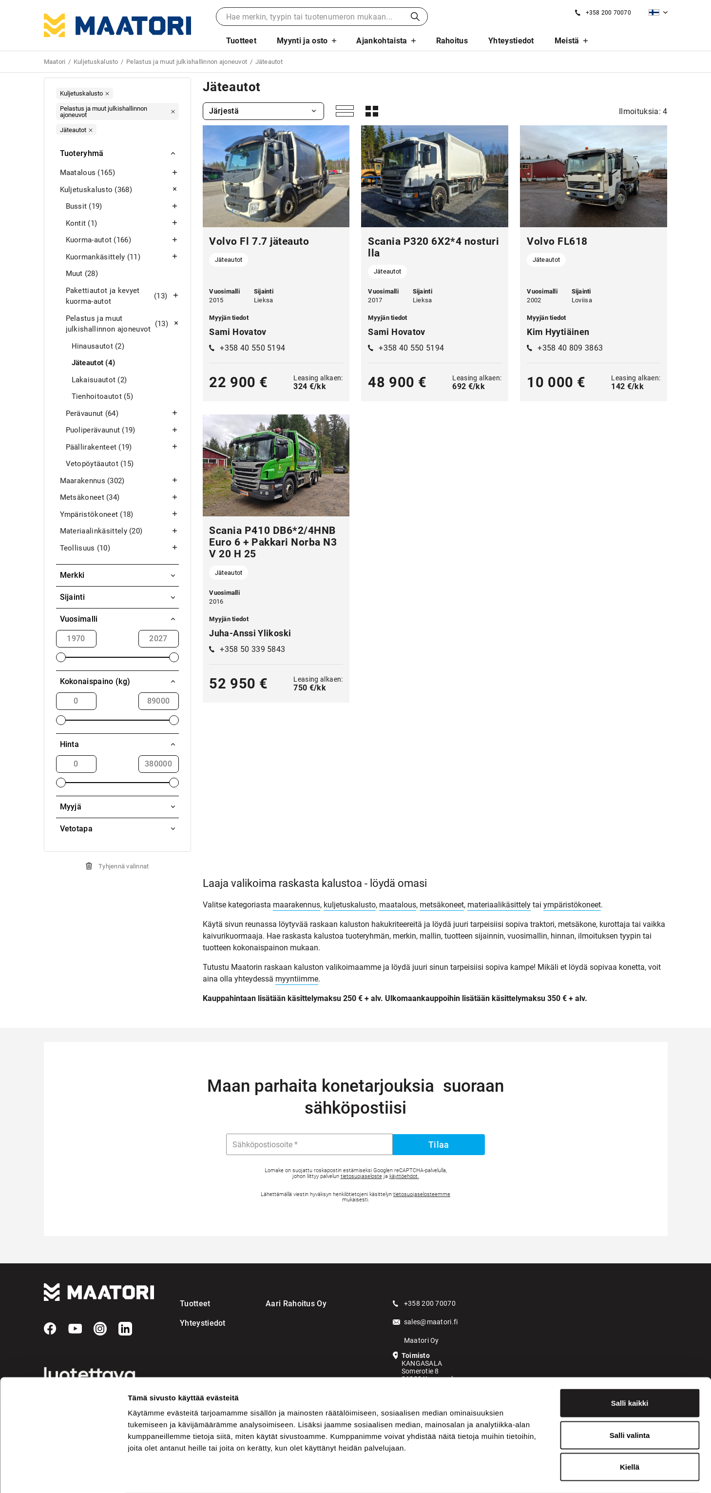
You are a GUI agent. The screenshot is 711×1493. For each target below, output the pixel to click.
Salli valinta (630, 1397)
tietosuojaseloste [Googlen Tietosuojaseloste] (361, 1176)
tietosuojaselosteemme (421, 1194)
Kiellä (629, 1429)
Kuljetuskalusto (119, 190)
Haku (415, 16)
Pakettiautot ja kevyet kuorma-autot (122, 296)
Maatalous (119, 172)
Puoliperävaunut (122, 430)
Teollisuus (119, 548)
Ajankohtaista (381, 40)
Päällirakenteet (122, 447)
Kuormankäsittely (122, 257)
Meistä (567, 40)
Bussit (122, 206)
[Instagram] (100, 1329)
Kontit (122, 223)
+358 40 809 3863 (570, 348)
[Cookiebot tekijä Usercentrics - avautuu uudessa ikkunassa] (63, 1474)
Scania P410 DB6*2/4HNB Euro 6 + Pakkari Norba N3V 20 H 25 (273, 542)
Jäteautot (93, 363)
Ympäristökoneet (119, 514)
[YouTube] (75, 1329)
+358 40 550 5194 (252, 348)
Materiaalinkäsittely (119, 531)
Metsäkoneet (119, 497)
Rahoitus (452, 40)
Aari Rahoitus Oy (296, 1303)
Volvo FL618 (557, 241)
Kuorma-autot (122, 240)
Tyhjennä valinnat (123, 866)
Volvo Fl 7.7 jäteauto (259, 241)
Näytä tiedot (521, 1474)
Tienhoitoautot (102, 396)
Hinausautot (98, 346)
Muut (82, 273)
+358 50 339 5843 (252, 649)
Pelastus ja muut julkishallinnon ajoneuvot (122, 324)
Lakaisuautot (99, 380)
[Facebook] (50, 1328)
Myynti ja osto (302, 40)
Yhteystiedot (511, 40)
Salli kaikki (630, 1365)
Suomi (654, 12)
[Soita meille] (603, 12)
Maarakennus (119, 481)
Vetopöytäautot (100, 464)
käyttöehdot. (404, 1176)
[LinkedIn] (125, 1329)
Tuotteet (241, 40)
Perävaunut (122, 413)
